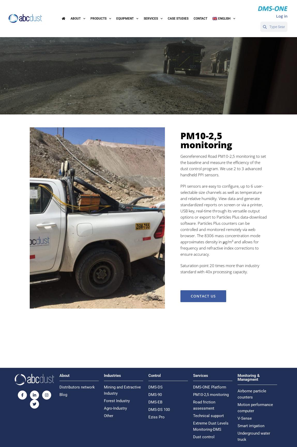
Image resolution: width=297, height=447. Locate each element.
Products (100, 18)
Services (153, 18)
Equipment (127, 18)
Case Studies (178, 18)
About (78, 18)
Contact (200, 18)
